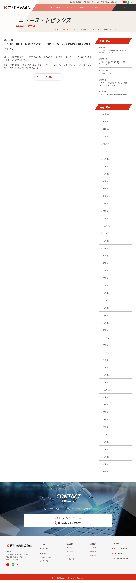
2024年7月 (103, 248)
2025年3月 (103, 203)
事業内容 (70, 7)
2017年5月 (103, 397)
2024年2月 (103, 285)
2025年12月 (103, 144)
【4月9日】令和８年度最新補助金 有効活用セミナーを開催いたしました (113, 63)
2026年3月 (103, 121)
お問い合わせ (126, 7)
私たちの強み (56, 7)
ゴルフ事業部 (44, 564)
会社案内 (107, 7)
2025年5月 (103, 188)
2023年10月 (103, 300)
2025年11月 (103, 151)
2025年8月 (103, 166)
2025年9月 (103, 158)
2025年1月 (103, 218)
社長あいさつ (71, 550)
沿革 (68, 558)
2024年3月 (103, 278)
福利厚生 (93, 554)
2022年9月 (103, 315)
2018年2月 (103, 382)
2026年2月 (103, 129)
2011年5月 (103, 471)
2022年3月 (103, 322)
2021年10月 (103, 337)
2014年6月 (103, 427)
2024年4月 (103, 270)
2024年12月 (103, 225)
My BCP (82, 7)
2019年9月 (103, 360)
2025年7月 (103, 173)
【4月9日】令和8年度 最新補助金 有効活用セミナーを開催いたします (113, 84)
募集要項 (93, 558)
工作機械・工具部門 (46, 560)
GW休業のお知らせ (105, 73)
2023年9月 (103, 307)
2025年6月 (103, 181)
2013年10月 (103, 434)
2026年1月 (103, 136)
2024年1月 (103, 293)
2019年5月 (103, 367)
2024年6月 (103, 255)
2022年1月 (103, 330)
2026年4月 (103, 114)
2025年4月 (103, 196)
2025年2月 (103, 211)
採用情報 (94, 7)
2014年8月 (103, 419)
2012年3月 (103, 449)
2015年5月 (103, 412)
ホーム (42, 547)
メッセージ (93, 550)
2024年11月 (103, 233)
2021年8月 (103, 345)
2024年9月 (103, 240)
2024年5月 (103, 263)
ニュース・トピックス (121, 551)
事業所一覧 (70, 562)
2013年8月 (103, 441)
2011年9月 (103, 464)
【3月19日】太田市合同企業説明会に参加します (113, 95)
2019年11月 (103, 352)
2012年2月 (103, 456)
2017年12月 (103, 389)
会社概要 (70, 554)
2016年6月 (103, 404)
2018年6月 (103, 374)
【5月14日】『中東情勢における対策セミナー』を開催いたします (113, 51)
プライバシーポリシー (121, 561)
